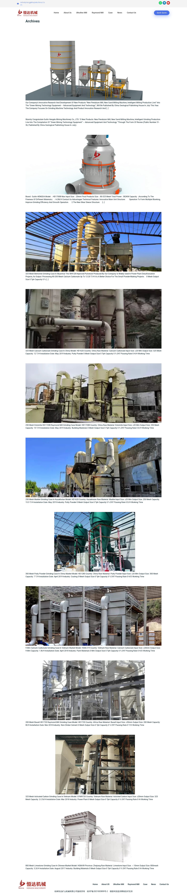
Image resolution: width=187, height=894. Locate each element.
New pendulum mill (42, 114)
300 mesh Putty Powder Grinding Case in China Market (72, 507)
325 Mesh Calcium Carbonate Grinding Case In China (71, 285)
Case (110, 13)
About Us (67, 13)
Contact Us (131, 13)
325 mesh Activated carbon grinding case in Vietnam (71, 730)
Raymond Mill (98, 13)
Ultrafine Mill (81, 13)
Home (56, 13)
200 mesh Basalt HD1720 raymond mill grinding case (72, 656)
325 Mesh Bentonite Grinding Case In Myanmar (66, 207)
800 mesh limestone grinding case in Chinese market (72, 805)
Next (158, 874)
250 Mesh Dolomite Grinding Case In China (62, 359)
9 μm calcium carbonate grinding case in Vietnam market (76, 582)
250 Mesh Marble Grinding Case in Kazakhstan (65, 433)
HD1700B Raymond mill (46, 130)
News (119, 13)
